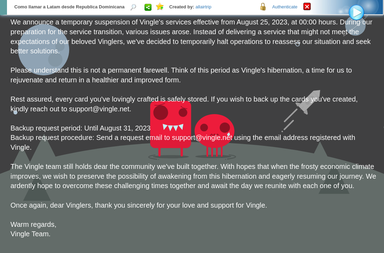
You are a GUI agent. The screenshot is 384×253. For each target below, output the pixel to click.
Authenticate (284, 6)
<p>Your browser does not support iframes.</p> (192, 126)
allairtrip (203, 6)
